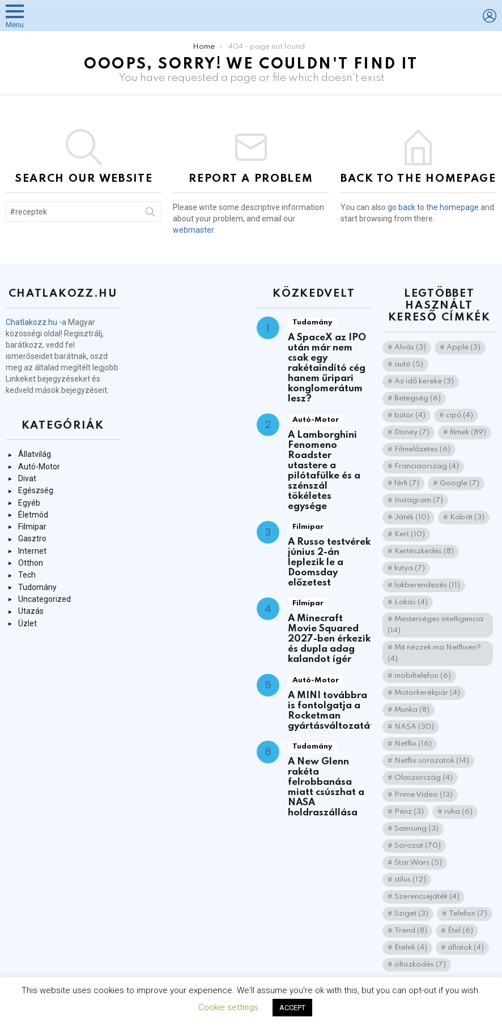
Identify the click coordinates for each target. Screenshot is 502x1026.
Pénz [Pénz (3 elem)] (409, 811)
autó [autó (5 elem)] (408, 364)
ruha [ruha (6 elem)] (458, 811)
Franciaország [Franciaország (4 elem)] (426, 466)
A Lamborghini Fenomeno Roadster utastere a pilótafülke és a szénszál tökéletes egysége (324, 470)
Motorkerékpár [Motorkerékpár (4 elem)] (427, 692)
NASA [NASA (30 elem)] (414, 726)
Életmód (33, 514)
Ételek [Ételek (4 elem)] (410, 947)
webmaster (193, 229)
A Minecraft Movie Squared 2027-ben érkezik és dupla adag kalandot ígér (329, 639)
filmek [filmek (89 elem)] (468, 432)
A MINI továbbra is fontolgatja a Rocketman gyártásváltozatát (331, 711)
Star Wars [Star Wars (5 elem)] (418, 862)
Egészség (35, 490)
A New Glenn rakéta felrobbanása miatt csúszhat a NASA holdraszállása (326, 787)
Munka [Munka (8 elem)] (411, 709)
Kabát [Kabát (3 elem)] (467, 517)
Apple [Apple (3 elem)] (463, 347)
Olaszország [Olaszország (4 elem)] (423, 777)
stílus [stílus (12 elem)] (410, 879)
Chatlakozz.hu (31, 322)
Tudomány (37, 587)
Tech (27, 574)
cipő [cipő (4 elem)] (459, 415)
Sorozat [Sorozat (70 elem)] (417, 845)
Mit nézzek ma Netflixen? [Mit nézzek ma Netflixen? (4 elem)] (434, 653)
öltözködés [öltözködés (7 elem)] (420, 964)
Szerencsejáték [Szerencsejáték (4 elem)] (427, 896)
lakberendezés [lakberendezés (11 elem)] (427, 585)
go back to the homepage (433, 207)
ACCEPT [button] (292, 1007)
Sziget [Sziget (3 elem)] (411, 913)
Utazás (31, 610)
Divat (27, 478)
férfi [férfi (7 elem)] (406, 483)
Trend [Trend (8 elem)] (410, 930)
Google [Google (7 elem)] (459, 483)
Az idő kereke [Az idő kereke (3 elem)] (424, 381)
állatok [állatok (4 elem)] (466, 947)
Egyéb (29, 502)
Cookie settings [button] (228, 1007)
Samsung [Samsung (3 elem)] (416, 828)
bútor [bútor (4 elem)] (410, 415)
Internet (32, 550)
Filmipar (32, 526)
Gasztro (32, 538)
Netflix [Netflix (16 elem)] (413, 743)
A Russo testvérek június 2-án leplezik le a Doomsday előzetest (329, 562)
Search (150, 214)
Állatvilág (34, 454)
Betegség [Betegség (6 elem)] (417, 398)
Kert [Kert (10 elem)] (409, 534)
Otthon (30, 562)
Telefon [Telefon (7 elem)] (468, 913)
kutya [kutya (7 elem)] (409, 568)
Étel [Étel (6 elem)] (460, 930)
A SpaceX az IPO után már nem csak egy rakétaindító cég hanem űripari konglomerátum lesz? (327, 368)
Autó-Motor (39, 466)
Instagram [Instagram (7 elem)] (418, 500)
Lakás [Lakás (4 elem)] (411, 602)
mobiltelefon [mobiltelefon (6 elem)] (422, 675)
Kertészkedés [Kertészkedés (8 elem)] (424, 551)
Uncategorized (44, 599)
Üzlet (27, 623)
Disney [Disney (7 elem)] (411, 432)
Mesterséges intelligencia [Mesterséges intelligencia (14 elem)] (435, 624)
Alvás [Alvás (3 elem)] (410, 347)
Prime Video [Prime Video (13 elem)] (423, 794)
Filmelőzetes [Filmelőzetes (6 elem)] (422, 449)
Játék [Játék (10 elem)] (411, 517)
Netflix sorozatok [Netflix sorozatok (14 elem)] (431, 760)
